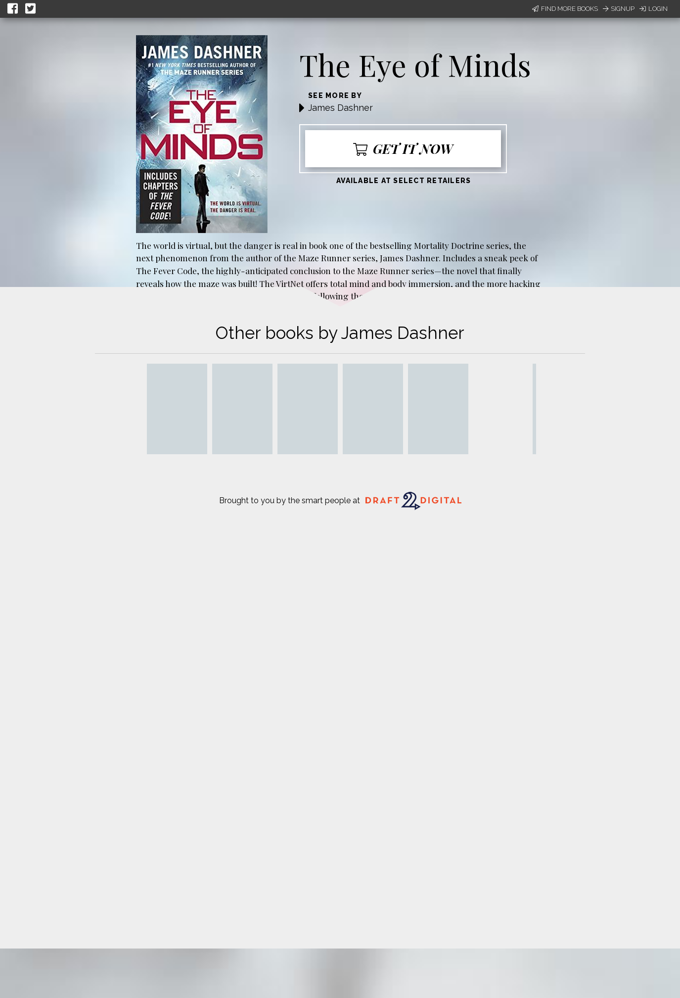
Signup (619, 8)
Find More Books (565, 8)
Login (653, 8)
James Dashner (340, 107)
